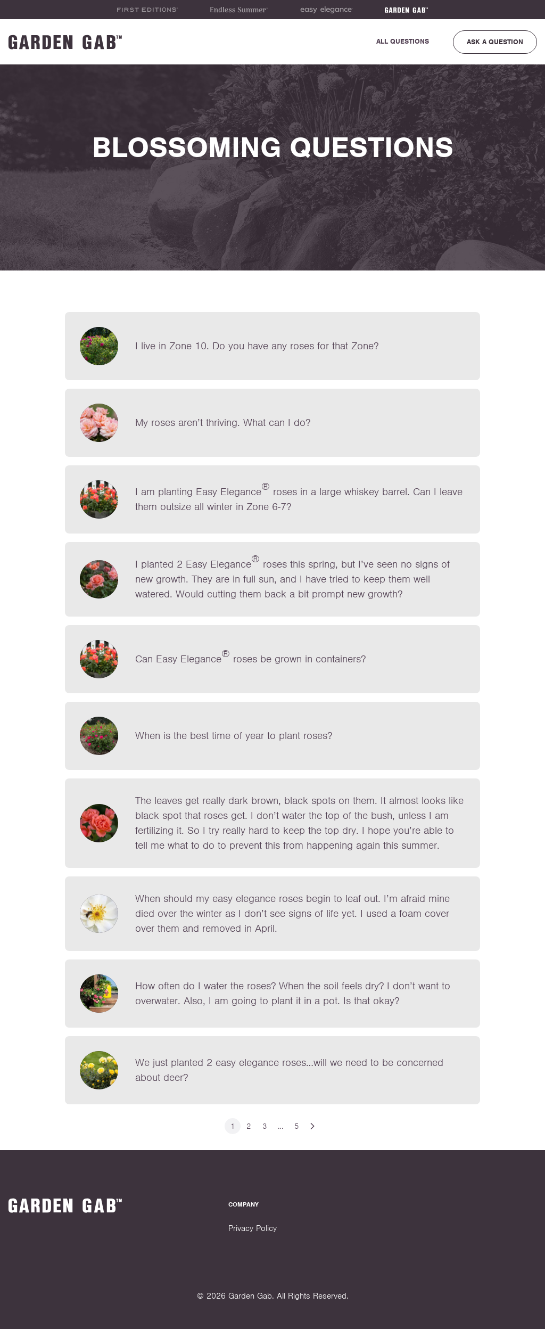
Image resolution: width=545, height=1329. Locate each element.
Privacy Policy (252, 1228)
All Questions (402, 41)
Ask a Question (495, 41)
